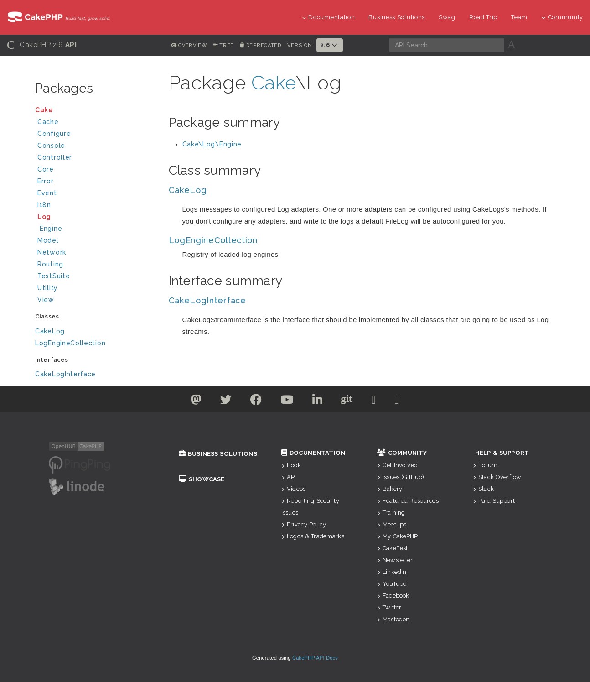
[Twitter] (196, 401)
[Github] (347, 401)
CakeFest (392, 548)
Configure (54, 133)
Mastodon (393, 619)
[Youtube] (287, 401)
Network (95, 253)
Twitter (389, 607)
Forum (485, 465)
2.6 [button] (330, 45)
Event (47, 193)
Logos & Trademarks (312, 536)
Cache (95, 123)
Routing (95, 265)
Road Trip (483, 17)
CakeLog (50, 331)
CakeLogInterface (65, 374)
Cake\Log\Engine (212, 144)
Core (45, 169)
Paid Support (494, 500)
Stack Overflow (497, 477)
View (95, 301)
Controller (95, 158)
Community (562, 17)
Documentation (328, 17)
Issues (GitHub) (400, 477)
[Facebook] (256, 401)
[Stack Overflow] (396, 401)
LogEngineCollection (70, 343)
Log (95, 218)
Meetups (391, 524)
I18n (44, 204)
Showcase (201, 479)
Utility (47, 288)
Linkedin (391, 571)
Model (95, 241)
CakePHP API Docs (315, 658)
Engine (51, 228)
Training (391, 512)
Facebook (393, 595)
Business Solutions (396, 17)
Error (45, 181)
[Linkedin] (317, 401)
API (288, 477)
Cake (94, 111)
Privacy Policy (303, 524)
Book (291, 465)
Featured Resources (408, 500)
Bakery (389, 488)
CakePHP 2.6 (42, 45)
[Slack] (373, 401)
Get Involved (397, 465)
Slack (483, 488)
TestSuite (95, 277)
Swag (447, 17)
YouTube (391, 583)
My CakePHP (397, 536)
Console (95, 146)
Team (519, 17)
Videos (293, 488)
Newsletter (395, 560)
